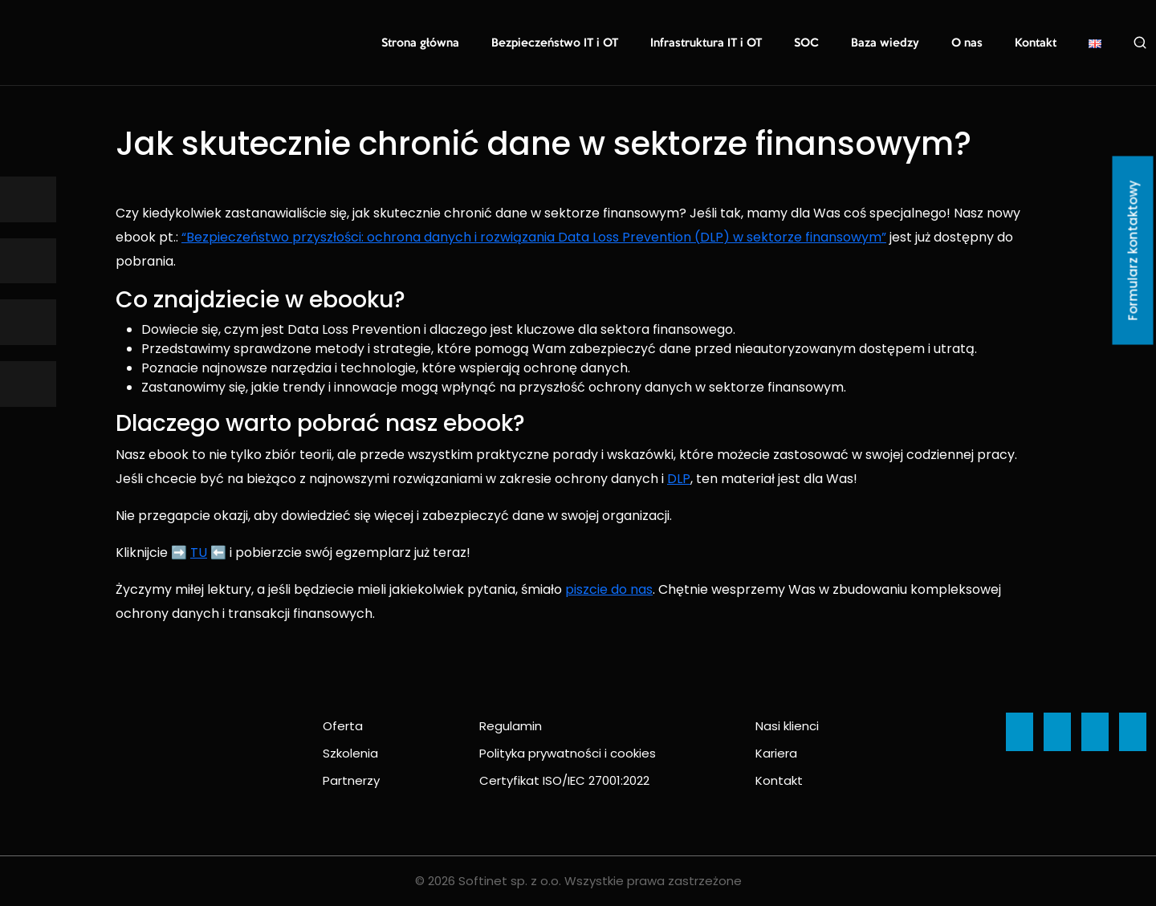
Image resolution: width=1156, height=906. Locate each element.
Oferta (343, 725)
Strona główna (450, 43)
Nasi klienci (787, 725)
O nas (971, 43)
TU (198, 552)
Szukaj (1140, 42)
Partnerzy (351, 780)
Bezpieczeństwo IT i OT (578, 43)
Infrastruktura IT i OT (722, 43)
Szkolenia (350, 753)
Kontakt (1037, 43)
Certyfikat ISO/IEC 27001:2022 (564, 780)
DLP (678, 478)
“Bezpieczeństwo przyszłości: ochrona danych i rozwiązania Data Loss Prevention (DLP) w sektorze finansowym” (533, 237)
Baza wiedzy (894, 43)
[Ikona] (28, 199)
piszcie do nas (609, 589)
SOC (819, 43)
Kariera (776, 753)
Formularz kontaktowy (1133, 251)
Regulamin (510, 725)
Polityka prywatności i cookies (567, 753)
